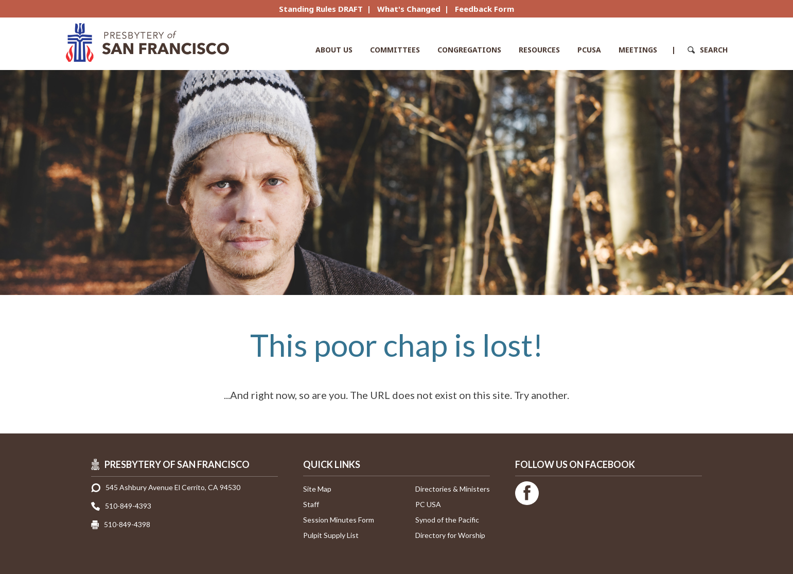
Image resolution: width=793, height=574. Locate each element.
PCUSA (589, 50)
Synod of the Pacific (447, 519)
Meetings (638, 50)
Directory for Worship (450, 535)
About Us (334, 50)
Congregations (469, 50)
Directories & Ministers (452, 488)
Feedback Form (484, 9)
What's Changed (408, 9)
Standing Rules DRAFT (321, 9)
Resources (539, 50)
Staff (311, 504)
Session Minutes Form (338, 519)
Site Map (317, 488)
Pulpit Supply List (331, 535)
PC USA (428, 504)
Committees (395, 50)
